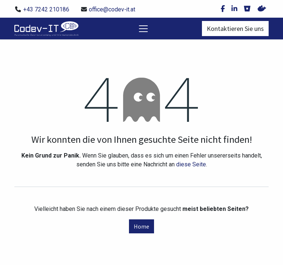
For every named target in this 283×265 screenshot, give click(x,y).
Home (141, 226)
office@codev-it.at (112, 9)
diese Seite (191, 164)
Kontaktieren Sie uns (235, 28)
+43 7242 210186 (46, 9)
